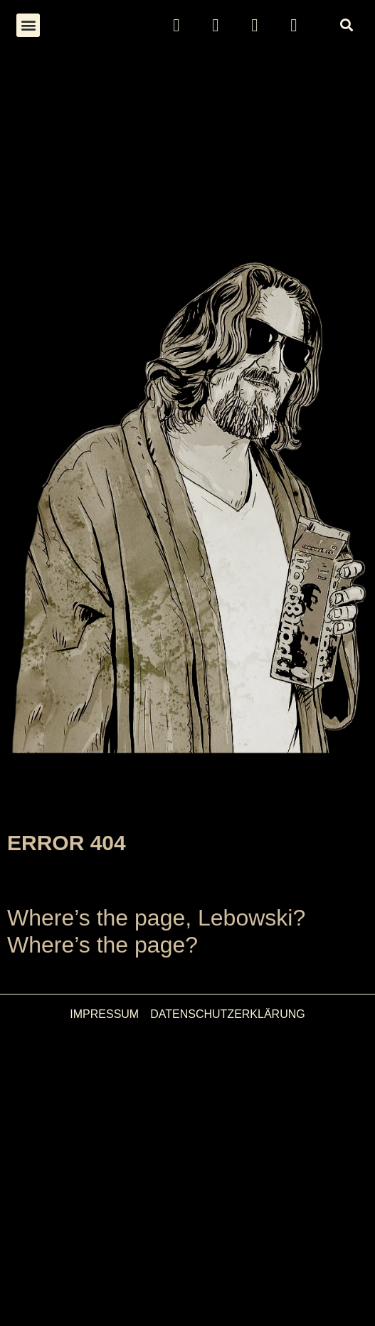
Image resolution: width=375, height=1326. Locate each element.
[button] (28, 25)
